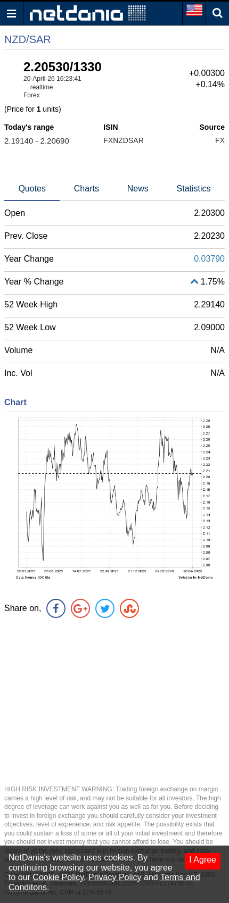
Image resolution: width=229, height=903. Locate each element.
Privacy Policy (115, 877)
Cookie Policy (58, 877)
